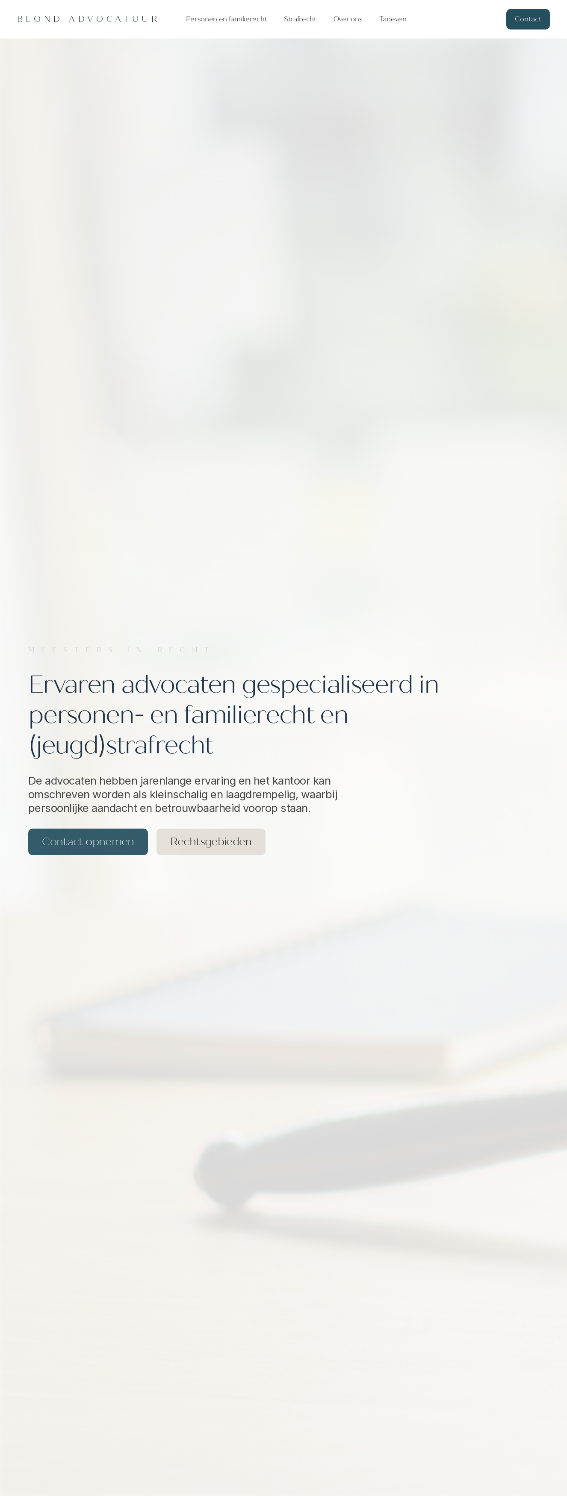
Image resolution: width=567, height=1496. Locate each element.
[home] (88, 19)
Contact (528, 19)
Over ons (348, 19)
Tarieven (392, 19)
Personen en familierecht (226, 19)
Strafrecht (300, 19)
